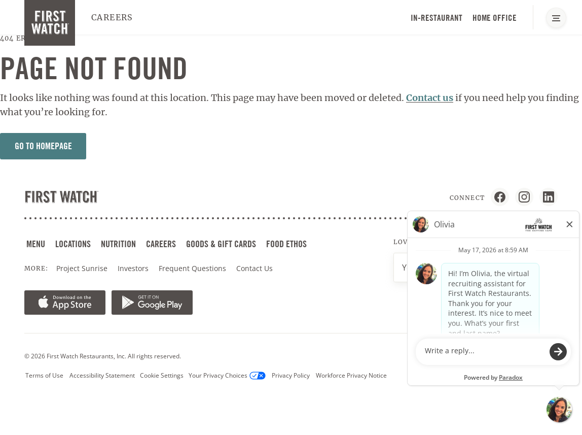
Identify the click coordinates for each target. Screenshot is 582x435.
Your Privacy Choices (227, 375)
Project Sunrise (81, 268)
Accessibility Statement (102, 375)
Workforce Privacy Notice (351, 375)
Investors (134, 268)
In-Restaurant (436, 18)
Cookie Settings (162, 375)
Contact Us (254, 268)
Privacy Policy (291, 375)
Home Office (494, 18)
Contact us (429, 98)
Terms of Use (44, 375)
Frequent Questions (192, 268)
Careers (112, 17)
